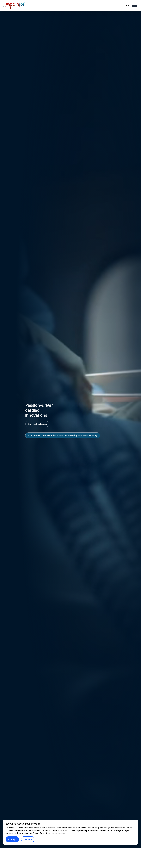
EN (127, 5)
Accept (12, 839)
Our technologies (37, 424)
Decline (28, 839)
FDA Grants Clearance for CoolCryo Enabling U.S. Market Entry (63, 435)
